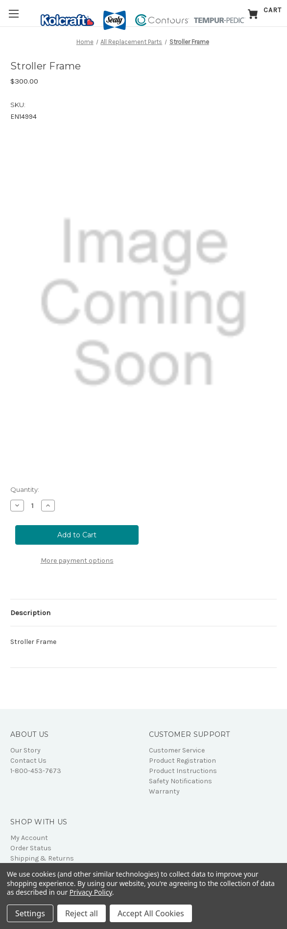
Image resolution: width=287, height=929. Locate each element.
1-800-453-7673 (35, 771)
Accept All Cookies (151, 913)
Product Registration (182, 760)
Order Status (30, 848)
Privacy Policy (91, 892)
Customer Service (177, 750)
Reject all (81, 913)
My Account (29, 838)
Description (30, 612)
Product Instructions (183, 771)
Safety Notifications (180, 781)
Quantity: (24, 489)
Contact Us (28, 760)
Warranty (164, 791)
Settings (30, 913)
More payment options (77, 560)
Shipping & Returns (42, 858)
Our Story (25, 750)
